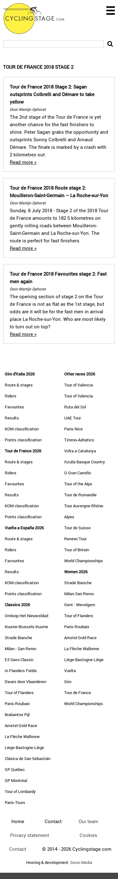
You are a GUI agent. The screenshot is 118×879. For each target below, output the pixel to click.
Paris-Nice (73, 429)
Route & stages (19, 385)
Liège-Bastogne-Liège (24, 747)
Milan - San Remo (20, 648)
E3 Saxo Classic (19, 659)
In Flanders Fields (21, 670)
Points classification (23, 440)
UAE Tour (72, 418)
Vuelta (70, 670)
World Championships (83, 561)
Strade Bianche (18, 637)
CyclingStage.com (37, 18)
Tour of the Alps (78, 484)
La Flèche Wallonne (22, 736)
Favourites (14, 407)
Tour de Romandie (80, 495)
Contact (17, 849)
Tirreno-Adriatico (79, 440)
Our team (88, 821)
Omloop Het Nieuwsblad (26, 615)
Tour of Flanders (19, 692)
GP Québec (15, 769)
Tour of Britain (76, 550)
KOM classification (22, 429)
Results (12, 418)
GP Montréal (16, 780)
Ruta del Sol (75, 407)
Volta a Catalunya (80, 451)
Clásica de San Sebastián (27, 758)
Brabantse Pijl (17, 714)
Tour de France (77, 692)
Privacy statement (29, 835)
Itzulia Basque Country (84, 462)
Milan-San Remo (79, 593)
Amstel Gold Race (21, 725)
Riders (10, 396)
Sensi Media (81, 862)
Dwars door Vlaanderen (25, 681)
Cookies (88, 835)
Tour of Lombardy (20, 791)
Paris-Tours (15, 802)
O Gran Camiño (77, 473)
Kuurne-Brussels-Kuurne (26, 626)
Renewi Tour (75, 539)
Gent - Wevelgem (79, 604)
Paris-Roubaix (17, 703)
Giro (67, 681)
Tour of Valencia (78, 385)
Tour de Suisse (77, 528)
